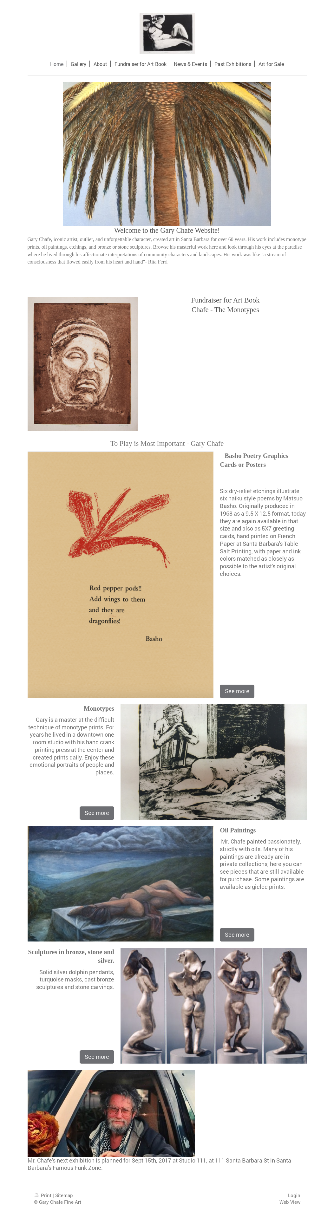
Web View (289, 1202)
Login (294, 1195)
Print (43, 1195)
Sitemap (64, 1195)
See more (237, 691)
